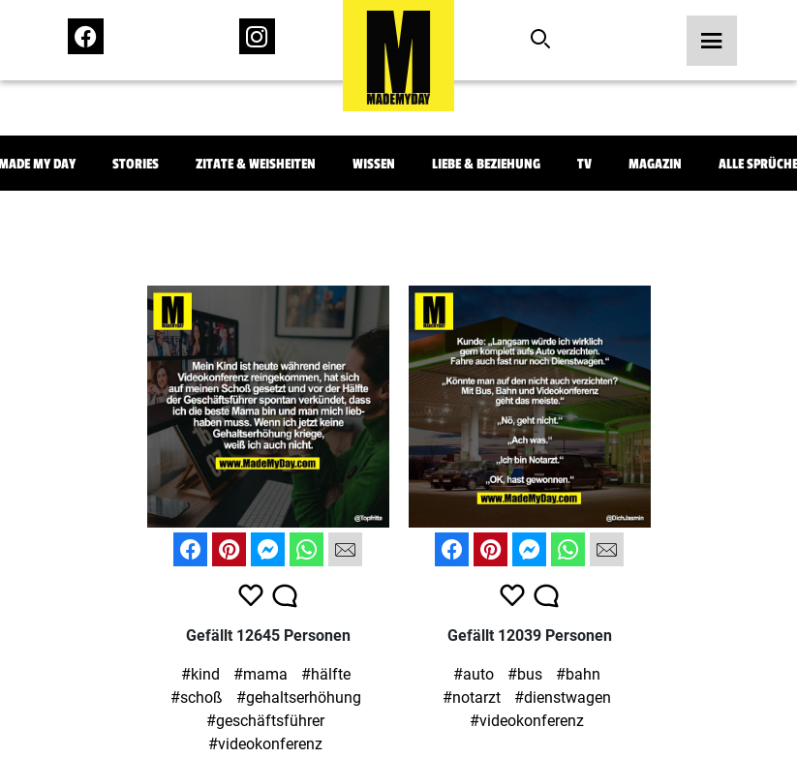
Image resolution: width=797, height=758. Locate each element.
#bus (524, 674)
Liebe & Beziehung (486, 164)
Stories (135, 164)
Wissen (374, 164)
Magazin (655, 164)
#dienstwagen (562, 697)
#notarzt (472, 697)
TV (584, 164)
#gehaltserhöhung (298, 697)
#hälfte (326, 674)
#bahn (578, 674)
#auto (473, 674)
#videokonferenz (265, 744)
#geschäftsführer (265, 721)
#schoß (196, 697)
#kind (200, 674)
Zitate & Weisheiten (256, 164)
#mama (260, 674)
